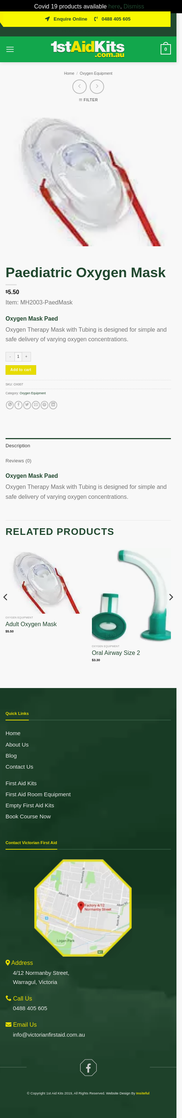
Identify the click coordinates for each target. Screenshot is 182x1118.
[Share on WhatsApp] (10, 397)
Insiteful (145, 1088)
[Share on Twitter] (27, 397)
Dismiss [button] (135, 6)
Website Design (121, 1088)
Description (18, 437)
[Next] (176, 603)
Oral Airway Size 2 (119, 648)
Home (72, 65)
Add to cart (20, 362)
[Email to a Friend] (36, 397)
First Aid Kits (21, 775)
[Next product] (82, 78)
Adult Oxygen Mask (31, 618)
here (116, 6)
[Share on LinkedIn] (53, 397)
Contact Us (19, 758)
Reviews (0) (18, 452)
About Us (17, 736)
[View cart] (171, 41)
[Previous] (5, 603)
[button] (10, 41)
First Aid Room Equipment (38, 786)
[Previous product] (100, 78)
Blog (11, 747)
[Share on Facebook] (18, 397)
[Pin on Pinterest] (44, 397)
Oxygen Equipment (99, 65)
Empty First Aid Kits (30, 797)
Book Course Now (28, 808)
